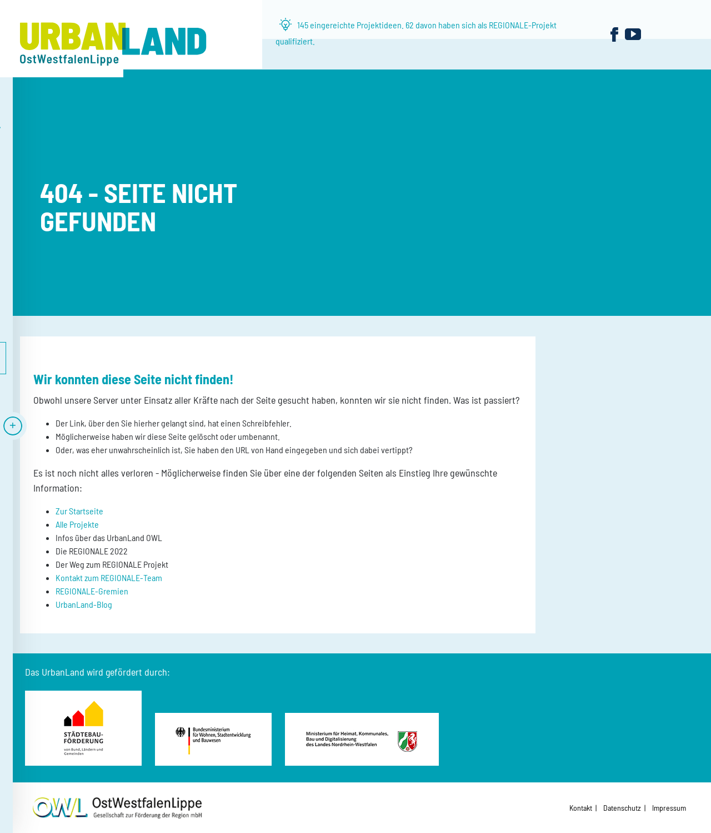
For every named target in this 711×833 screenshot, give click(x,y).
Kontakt (580, 807)
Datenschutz (622, 807)
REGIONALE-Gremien (92, 591)
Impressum (669, 807)
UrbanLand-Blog (84, 604)
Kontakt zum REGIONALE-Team (109, 577)
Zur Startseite (79, 510)
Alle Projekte (77, 524)
